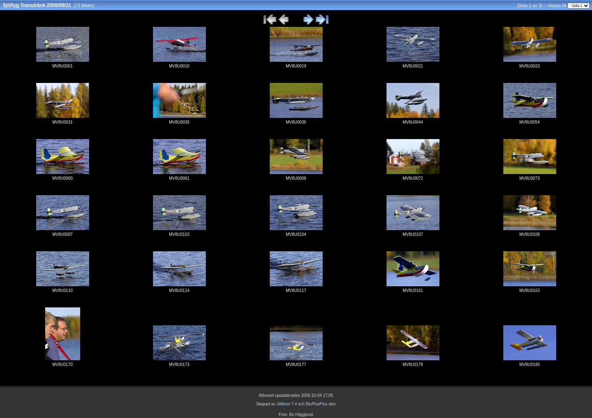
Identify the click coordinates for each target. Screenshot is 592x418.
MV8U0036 (296, 122)
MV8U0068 (296, 178)
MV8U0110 (62, 290)
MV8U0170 (62, 364)
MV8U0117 (296, 290)
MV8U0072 (412, 178)
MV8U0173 (179, 364)
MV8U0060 (62, 178)
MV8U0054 (529, 122)
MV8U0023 (529, 66)
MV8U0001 (62, 66)
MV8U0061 (179, 178)
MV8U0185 (529, 364)
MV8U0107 (412, 234)
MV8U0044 (412, 122)
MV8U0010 (179, 66)
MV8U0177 (296, 364)
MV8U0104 (296, 234)
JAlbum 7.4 (287, 404)
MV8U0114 (179, 290)
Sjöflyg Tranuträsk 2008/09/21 (37, 5)
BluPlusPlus (316, 404)
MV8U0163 (529, 290)
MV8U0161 (412, 290)
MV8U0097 (62, 234)
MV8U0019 (296, 66)
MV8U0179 (412, 364)
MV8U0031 (62, 122)
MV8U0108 (529, 234)
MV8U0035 (179, 122)
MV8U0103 (179, 234)
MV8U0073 (529, 178)
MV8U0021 (412, 66)
